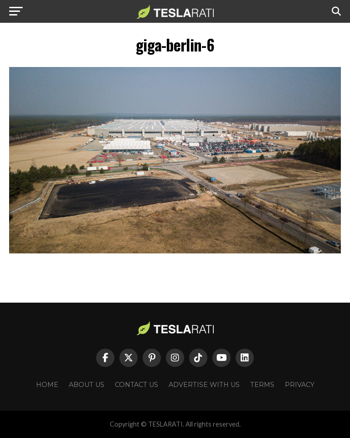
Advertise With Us (204, 385)
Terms (262, 385)
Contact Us (136, 385)
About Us (86, 385)
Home (47, 385)
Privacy (299, 385)
